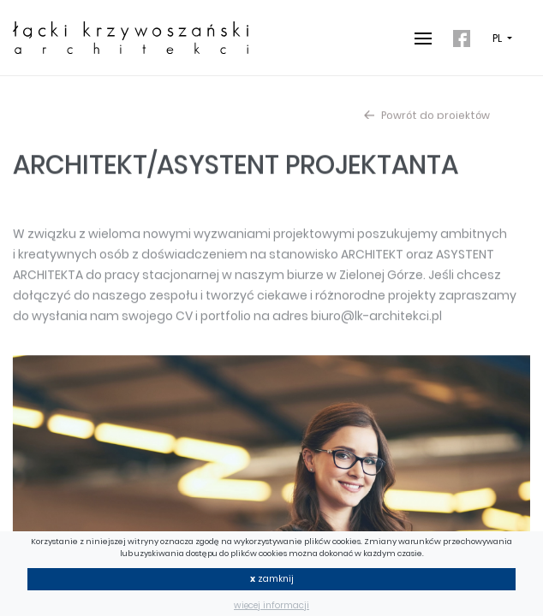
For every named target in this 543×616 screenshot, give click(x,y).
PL (498, 38)
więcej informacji (271, 605)
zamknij (272, 578)
